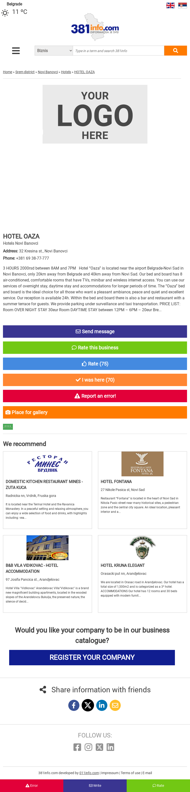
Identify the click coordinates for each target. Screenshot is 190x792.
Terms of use (131, 773)
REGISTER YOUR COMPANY (92, 657)
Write (95, 786)
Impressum (110, 773)
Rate (158, 786)
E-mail (147, 773)
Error (31, 786)
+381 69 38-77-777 (32, 258)
